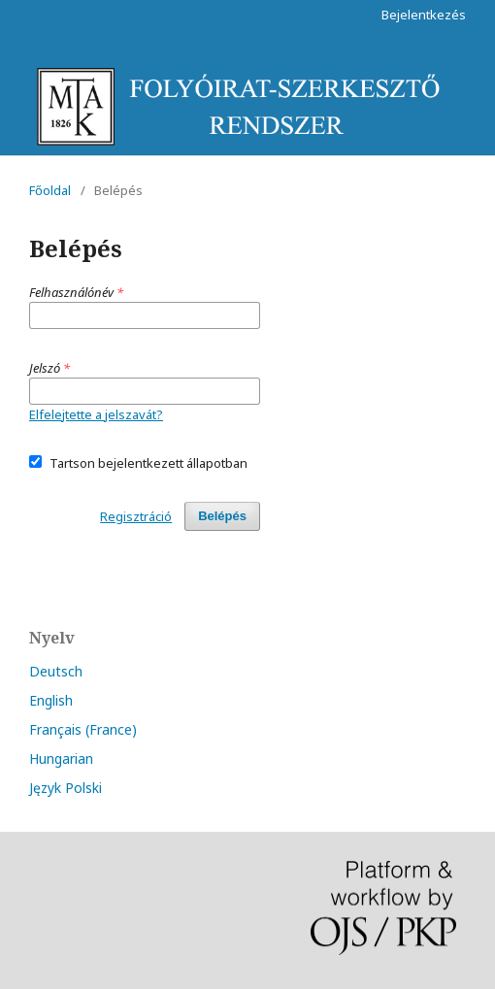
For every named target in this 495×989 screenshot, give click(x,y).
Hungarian (61, 758)
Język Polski (65, 787)
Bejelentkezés (423, 14)
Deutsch (55, 671)
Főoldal (50, 190)
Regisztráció (136, 516)
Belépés (222, 516)
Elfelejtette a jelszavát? (96, 414)
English (51, 700)
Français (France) (83, 729)
